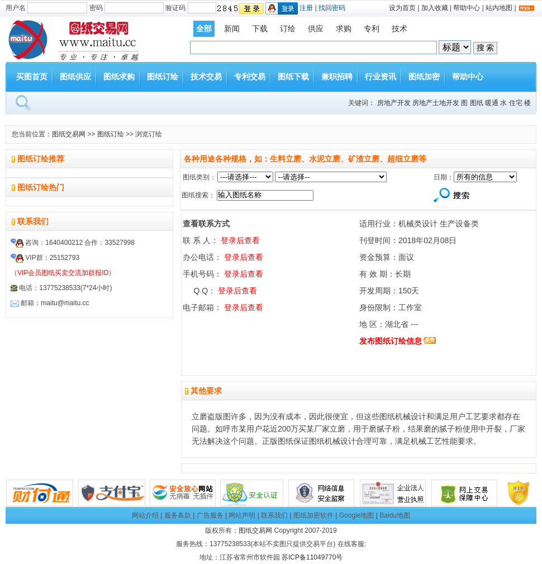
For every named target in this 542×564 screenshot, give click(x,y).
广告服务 (210, 515)
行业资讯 (380, 76)
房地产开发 (394, 103)
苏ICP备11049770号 (312, 557)
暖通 (491, 103)
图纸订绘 (162, 76)
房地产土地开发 (435, 103)
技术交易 (206, 76)
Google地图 (356, 515)
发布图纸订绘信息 (390, 340)
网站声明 (242, 515)
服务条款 (177, 515)
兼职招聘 (337, 76)
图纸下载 (293, 76)
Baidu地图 (394, 515)
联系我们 (274, 515)
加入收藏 (434, 8)
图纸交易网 (68, 134)
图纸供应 (75, 76)
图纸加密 (424, 76)
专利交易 (249, 76)
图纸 (476, 103)
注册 (306, 8)
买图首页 (31, 76)
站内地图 (499, 8)
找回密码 (331, 8)
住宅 (515, 103)
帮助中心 (466, 8)
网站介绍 (145, 515)
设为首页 (402, 8)
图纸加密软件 (313, 515)
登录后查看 (240, 240)
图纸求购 (119, 76)
